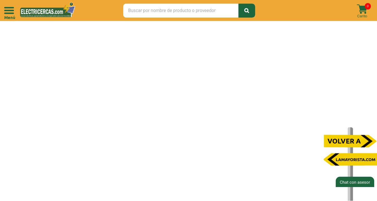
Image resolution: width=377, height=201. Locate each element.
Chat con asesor (355, 182)
